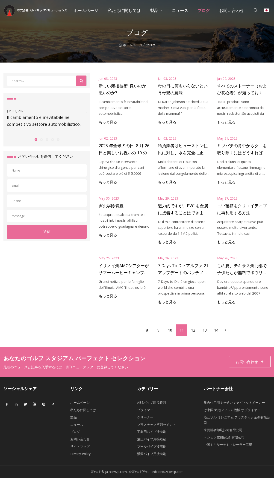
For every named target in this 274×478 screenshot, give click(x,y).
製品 (154, 10)
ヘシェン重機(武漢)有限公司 (224, 437)
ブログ (203, 10)
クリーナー (145, 417)
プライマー (145, 410)
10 (170, 330)
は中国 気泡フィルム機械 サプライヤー (232, 410)
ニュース (180, 10)
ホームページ (86, 10)
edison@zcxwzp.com (167, 471)
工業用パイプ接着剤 (151, 431)
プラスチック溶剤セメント (156, 424)
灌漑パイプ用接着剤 (151, 454)
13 (205, 330)
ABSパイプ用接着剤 (151, 402)
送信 (46, 231)
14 (216, 330)
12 (193, 330)
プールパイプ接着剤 (151, 446)
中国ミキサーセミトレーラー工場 (228, 444)
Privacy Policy (80, 454)
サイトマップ (80, 446)
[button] (35, 139)
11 (182, 330)
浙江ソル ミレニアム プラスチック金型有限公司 (237, 420)
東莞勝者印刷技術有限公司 (223, 430)
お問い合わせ (231, 10)
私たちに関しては (124, 10)
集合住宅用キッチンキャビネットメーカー (234, 402)
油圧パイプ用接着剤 (151, 439)
